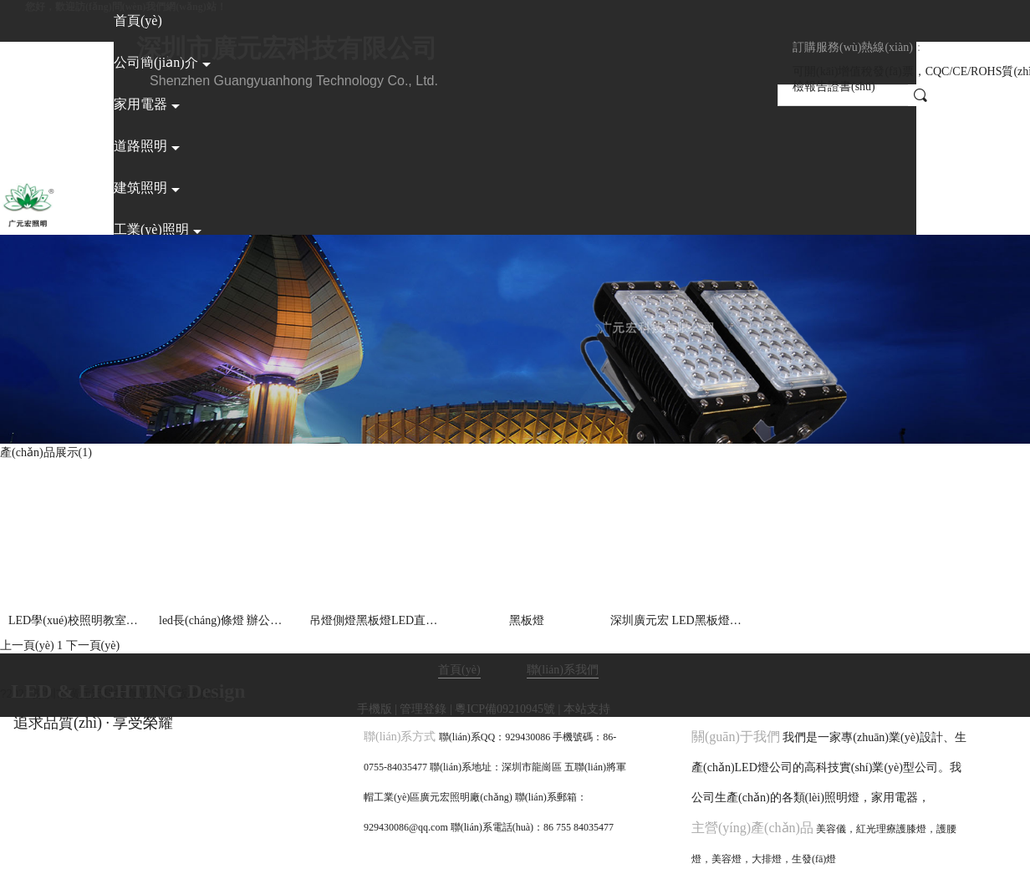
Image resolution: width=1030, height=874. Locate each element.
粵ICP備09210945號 (505, 709)
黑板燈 (526, 620)
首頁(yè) (459, 669)
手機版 (374, 709)
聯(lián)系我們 (563, 669)
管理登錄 (423, 709)
